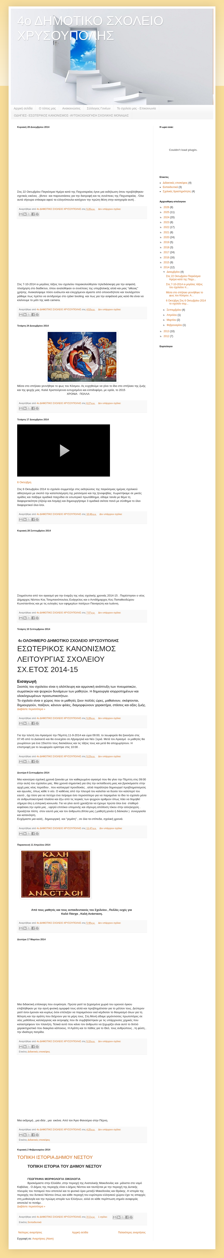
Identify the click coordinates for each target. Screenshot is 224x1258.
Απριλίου (172, 314)
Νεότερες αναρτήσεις (30, 1232)
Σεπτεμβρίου (174, 309)
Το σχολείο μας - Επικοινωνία (136, 108)
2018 (167, 247)
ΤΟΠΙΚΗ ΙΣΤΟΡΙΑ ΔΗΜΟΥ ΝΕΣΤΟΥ (55, 1157)
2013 (167, 331)
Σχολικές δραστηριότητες (177, 191)
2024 (167, 217)
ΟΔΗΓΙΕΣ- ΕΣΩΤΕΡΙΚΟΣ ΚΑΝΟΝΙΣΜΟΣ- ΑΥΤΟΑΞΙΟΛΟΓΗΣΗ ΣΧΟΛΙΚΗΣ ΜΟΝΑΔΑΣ (71, 115)
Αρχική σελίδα (23, 108)
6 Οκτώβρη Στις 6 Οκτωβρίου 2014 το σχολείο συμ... (186, 302)
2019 (167, 242)
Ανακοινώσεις (71, 108)
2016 (167, 257)
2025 (167, 212)
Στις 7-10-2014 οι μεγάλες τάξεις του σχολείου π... (184, 286)
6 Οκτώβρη (24, 482)
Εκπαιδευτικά (34, 1222)
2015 (167, 262)
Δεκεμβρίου (174, 271)
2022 (167, 227)
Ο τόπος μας (47, 108)
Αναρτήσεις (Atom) (42, 1238)
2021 (167, 232)
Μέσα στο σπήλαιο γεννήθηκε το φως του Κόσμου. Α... (184, 294)
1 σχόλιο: (103, 1217)
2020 (167, 237)
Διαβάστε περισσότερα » (31, 709)
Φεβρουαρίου (175, 325)
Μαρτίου (172, 319)
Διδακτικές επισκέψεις (39, 1051)
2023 (167, 222)
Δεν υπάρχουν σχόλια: (109, 209)
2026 (167, 207)
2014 (167, 267)
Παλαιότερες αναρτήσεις (132, 1232)
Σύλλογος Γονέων (99, 108)
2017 (167, 252)
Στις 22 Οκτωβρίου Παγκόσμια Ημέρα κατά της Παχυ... (183, 278)
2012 (167, 336)
